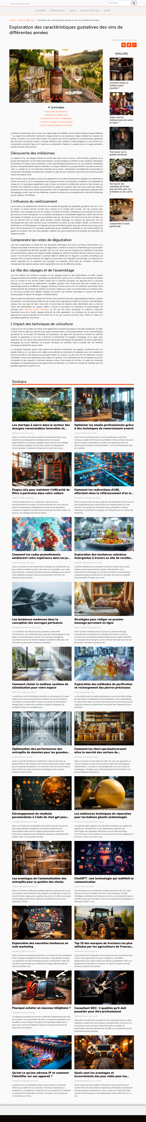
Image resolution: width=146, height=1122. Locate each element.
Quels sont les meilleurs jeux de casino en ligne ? (121, 120)
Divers (107, 11)
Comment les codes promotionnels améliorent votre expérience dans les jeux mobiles (41, 558)
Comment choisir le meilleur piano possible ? (119, 85)
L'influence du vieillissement (56, 115)
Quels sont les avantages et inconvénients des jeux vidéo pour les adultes (100, 1076)
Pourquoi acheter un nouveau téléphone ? (41, 1008)
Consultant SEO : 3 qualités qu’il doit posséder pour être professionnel (100, 1009)
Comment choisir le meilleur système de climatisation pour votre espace (40, 686)
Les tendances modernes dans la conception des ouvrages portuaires (37, 621)
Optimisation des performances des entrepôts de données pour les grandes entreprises (39, 752)
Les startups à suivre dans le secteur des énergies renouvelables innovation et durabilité (41, 428)
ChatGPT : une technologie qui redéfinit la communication (103, 880)
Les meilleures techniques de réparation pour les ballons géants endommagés (102, 815)
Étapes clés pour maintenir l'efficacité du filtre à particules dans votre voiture (41, 491)
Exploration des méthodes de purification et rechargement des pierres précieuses (103, 686)
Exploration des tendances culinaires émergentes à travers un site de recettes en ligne (103, 558)
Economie (40, 11)
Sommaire (57, 107)
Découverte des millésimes (56, 111)
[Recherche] (119, 3)
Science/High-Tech (89, 11)
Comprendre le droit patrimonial (119, 225)
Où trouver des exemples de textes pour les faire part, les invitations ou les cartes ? (121, 189)
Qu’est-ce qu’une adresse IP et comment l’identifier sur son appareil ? (40, 1074)
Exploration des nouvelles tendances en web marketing (40, 945)
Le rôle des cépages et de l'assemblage (56, 122)
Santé (72, 11)
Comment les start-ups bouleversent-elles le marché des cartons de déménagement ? (100, 752)
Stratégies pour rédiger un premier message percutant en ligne (99, 621)
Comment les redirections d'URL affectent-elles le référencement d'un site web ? (104, 493)
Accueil (12, 20)
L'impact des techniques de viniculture (56, 125)
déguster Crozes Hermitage (36, 309)
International (57, 11)
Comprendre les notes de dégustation (56, 118)
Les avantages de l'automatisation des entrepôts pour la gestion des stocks (39, 880)
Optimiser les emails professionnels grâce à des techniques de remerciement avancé (104, 426)
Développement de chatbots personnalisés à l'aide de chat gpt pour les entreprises (39, 817)
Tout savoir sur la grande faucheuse (118, 153)
